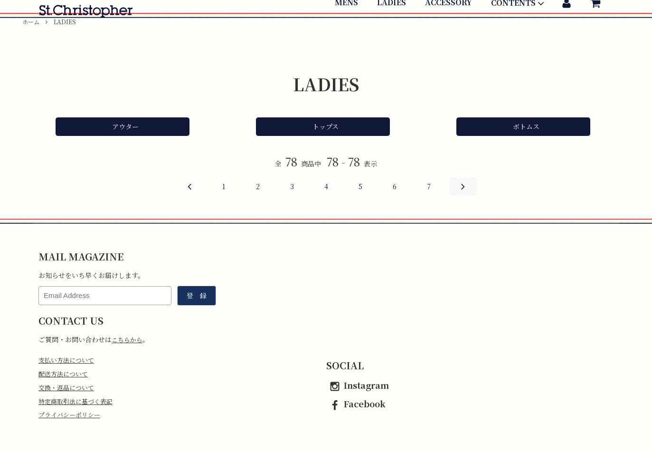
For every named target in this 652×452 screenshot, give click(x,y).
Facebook (356, 403)
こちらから (128, 339)
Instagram (357, 384)
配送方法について (65, 374)
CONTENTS (518, 33)
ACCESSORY (448, 32)
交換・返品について (68, 389)
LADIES (391, 32)
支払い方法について (68, 360)
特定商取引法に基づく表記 (78, 403)
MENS (346, 32)
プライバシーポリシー (71, 418)
